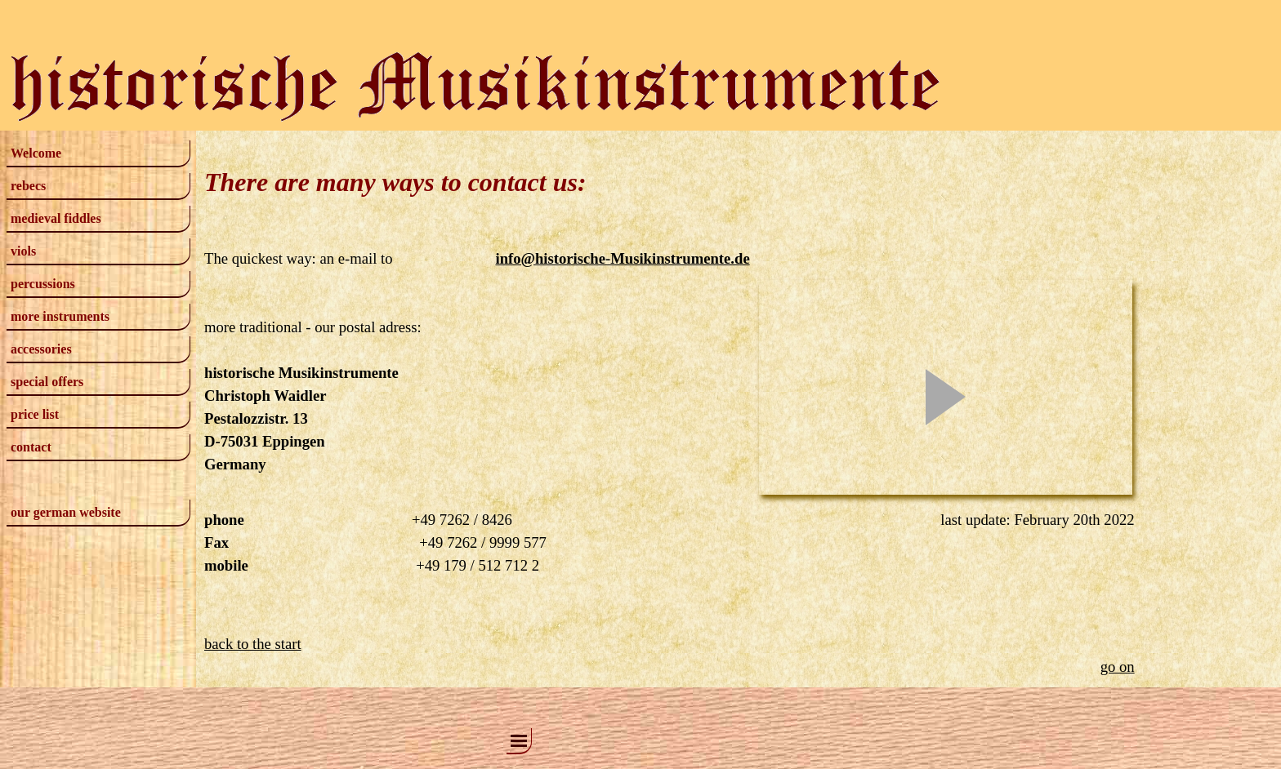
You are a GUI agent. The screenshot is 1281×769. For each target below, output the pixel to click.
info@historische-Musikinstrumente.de (622, 258)
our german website (66, 512)
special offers (47, 382)
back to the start (252, 643)
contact (31, 447)
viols (23, 251)
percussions (43, 284)
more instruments (60, 316)
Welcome (36, 153)
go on (1117, 666)
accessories (41, 349)
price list (35, 414)
